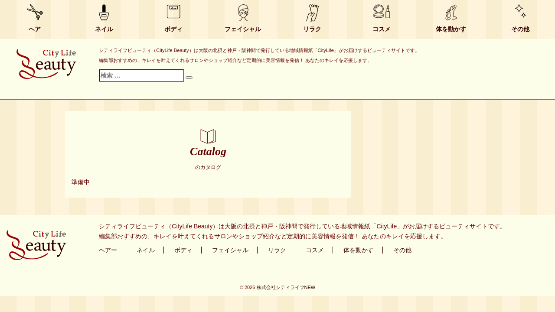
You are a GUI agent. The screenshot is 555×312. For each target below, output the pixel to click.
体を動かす (451, 29)
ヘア (35, 29)
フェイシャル (243, 29)
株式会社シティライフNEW (286, 287)
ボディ (173, 29)
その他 (520, 29)
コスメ (381, 29)
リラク (312, 29)
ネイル (104, 29)
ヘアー (108, 250)
